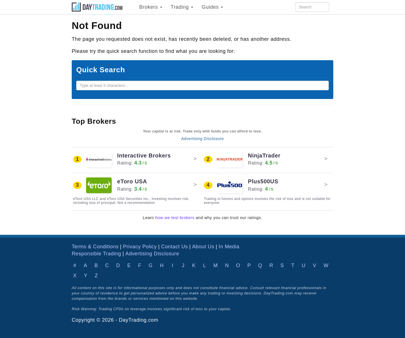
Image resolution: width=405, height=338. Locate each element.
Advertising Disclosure (202, 138)
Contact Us (174, 246)
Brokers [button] (150, 7)
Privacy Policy (140, 246)
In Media (229, 246)
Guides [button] (212, 7)
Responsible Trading (96, 253)
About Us (203, 246)
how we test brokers (174, 217)
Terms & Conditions (95, 246)
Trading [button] (182, 7)
